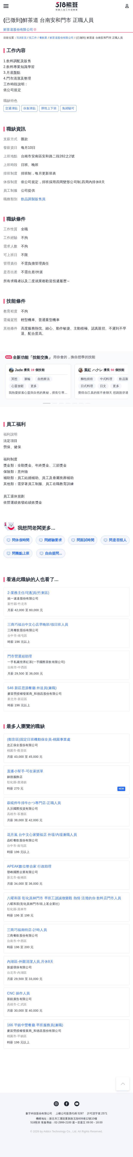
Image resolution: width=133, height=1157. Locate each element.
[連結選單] (6, 6)
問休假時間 (21, 540)
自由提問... (53, 553)
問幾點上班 (21, 553)
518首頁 (22, 37)
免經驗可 (68, 108)
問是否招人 (118, 540)
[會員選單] (127, 6)
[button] (47, 403)
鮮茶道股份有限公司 (62, 37)
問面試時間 (85, 540)
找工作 (33, 37)
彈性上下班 (49, 108)
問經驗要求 (53, 540)
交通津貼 (11, 108)
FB (66, 1103)
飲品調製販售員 (33, 199)
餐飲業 (43, 37)
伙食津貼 (29, 108)
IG (56, 1103)
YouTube (76, 1103)
